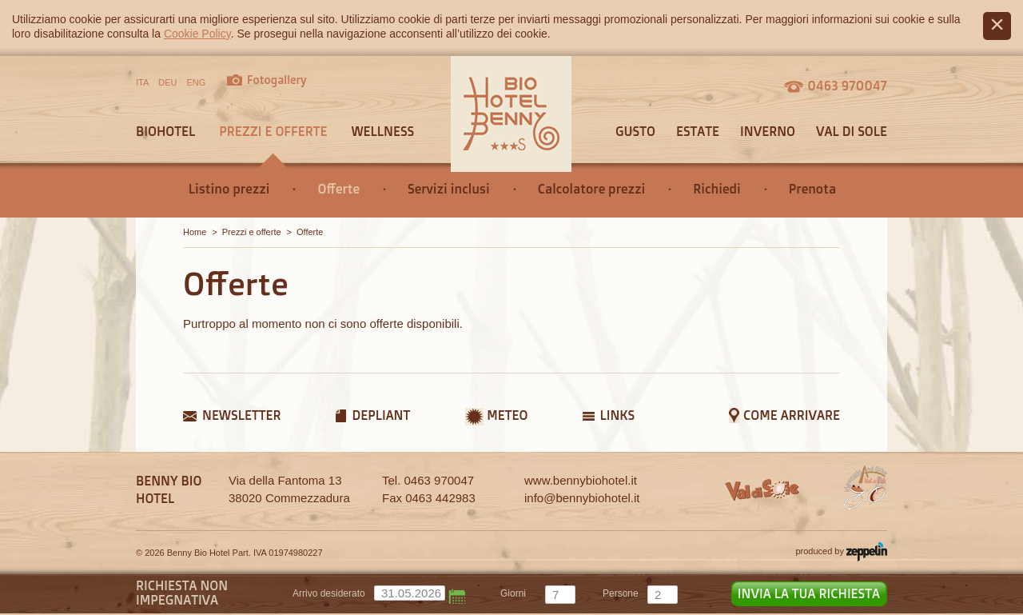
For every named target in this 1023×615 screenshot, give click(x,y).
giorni (513, 593)
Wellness (382, 131)
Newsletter (241, 415)
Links (617, 415)
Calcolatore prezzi (592, 189)
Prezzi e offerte (273, 131)
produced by (841, 551)
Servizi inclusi (449, 189)
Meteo (507, 415)
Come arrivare (791, 415)
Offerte (338, 189)
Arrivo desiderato (329, 593)
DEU (167, 82)
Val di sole (851, 131)
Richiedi (717, 189)
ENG (196, 82)
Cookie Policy (197, 33)
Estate (697, 131)
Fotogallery (277, 79)
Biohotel (165, 131)
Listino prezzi (229, 189)
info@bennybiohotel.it (582, 498)
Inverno (767, 131)
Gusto (635, 131)
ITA (142, 82)
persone (621, 593)
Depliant (381, 415)
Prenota (812, 189)
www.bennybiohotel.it (580, 480)
